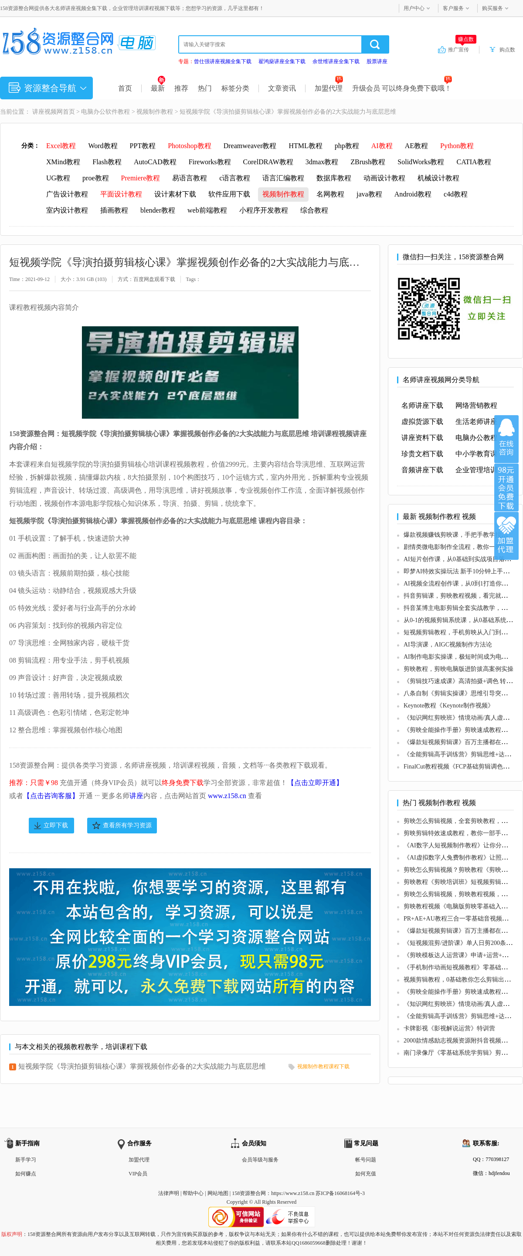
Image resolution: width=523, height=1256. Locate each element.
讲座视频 (44, 111)
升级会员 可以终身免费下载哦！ (402, 88)
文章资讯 (282, 88)
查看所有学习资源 (127, 825)
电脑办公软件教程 (105, 111)
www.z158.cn (227, 795)
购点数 (507, 50)
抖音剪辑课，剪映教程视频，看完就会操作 (462, 595)
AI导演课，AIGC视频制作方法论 (448, 644)
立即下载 (56, 825)
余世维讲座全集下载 (336, 61)
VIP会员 (138, 1174)
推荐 (181, 88)
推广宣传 (462, 49)
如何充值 (365, 1174)
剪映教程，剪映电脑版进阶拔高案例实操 (458, 669)
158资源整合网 (249, 1193)
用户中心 (414, 8)
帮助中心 (193, 1193)
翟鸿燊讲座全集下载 (282, 61)
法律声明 (168, 1193)
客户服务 (453, 8)
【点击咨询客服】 (51, 795)
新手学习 (25, 1160)
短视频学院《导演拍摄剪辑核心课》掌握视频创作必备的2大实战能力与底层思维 (142, 1066)
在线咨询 (506, 439)
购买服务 (492, 8)
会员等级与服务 (260, 1160)
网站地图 (217, 1193)
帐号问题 (365, 1160)
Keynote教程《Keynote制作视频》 (449, 705)
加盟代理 (329, 88)
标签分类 (235, 88)
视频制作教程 (154, 111)
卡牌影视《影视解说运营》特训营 (449, 1028)
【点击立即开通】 (315, 782)
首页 (125, 88)
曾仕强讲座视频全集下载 (222, 61)
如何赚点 (25, 1174)
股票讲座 (377, 61)
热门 (205, 88)
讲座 (136, 795)
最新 (158, 88)
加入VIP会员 (506, 487)
